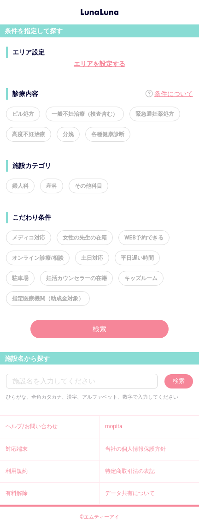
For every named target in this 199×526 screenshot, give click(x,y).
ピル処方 (23, 114)
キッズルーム (141, 278)
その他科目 (88, 186)
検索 (99, 329)
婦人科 (20, 186)
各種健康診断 (107, 134)
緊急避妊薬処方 (154, 114)
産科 (51, 186)
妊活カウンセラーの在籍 (76, 278)
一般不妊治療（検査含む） (85, 114)
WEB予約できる (144, 237)
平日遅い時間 (137, 258)
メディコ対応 (28, 237)
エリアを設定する (99, 63)
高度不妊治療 (28, 134)
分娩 (68, 134)
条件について (173, 93)
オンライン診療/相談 (38, 258)
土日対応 (92, 258)
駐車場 (20, 278)
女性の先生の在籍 (85, 237)
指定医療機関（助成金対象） (48, 298)
